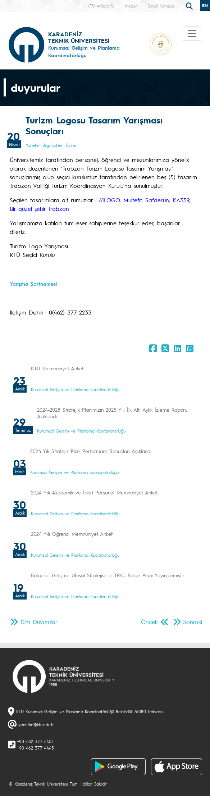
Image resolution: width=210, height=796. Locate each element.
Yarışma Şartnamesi (33, 283)
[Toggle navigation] (192, 33)
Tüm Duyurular (39, 621)
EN (205, 5)
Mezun (131, 6)
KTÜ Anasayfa (100, 6)
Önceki (150, 621)
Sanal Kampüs (161, 6)
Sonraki (192, 621)
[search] (190, 5)
